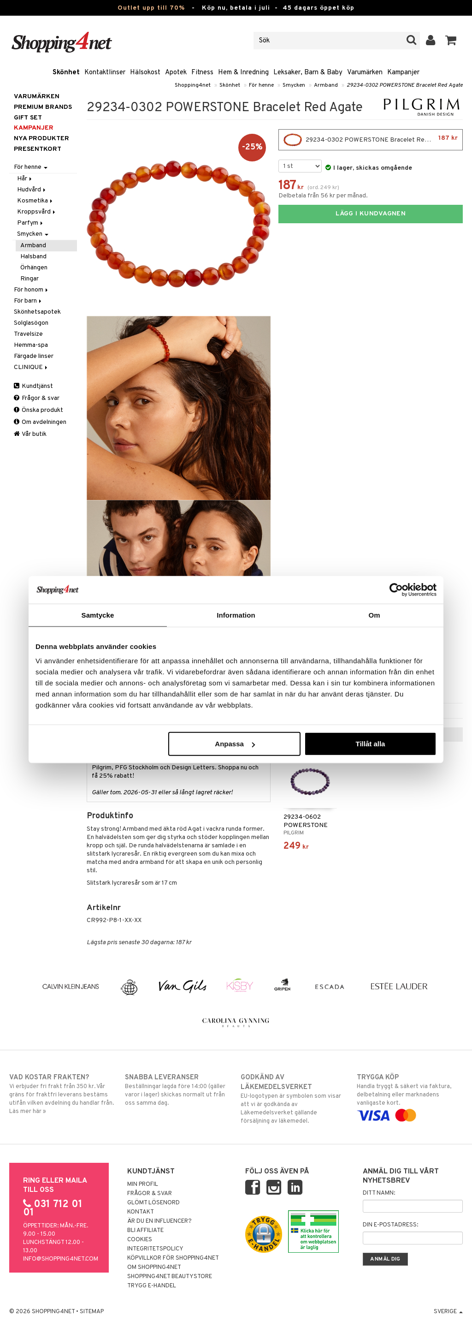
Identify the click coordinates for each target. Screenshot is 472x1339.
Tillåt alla (370, 744)
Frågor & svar (36, 398)
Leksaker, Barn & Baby (307, 72)
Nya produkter (41, 139)
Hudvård (32, 190)
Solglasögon (31, 323)
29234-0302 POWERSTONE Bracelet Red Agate (405, 85)
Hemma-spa (31, 345)
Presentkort (37, 149)
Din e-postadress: (390, 1225)
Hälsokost (145, 72)
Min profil (142, 1184)
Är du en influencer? (159, 1221)
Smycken (294, 85)
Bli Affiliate (145, 1230)
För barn (28, 301)
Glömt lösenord (153, 1203)
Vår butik (30, 434)
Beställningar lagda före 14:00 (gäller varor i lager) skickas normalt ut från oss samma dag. (178, 1090)
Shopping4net (193, 85)
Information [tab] (236, 615)
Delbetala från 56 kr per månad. (323, 196)
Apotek (176, 72)
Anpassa (235, 744)
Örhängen (33, 268)
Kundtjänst (33, 386)
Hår (25, 179)
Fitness (202, 72)
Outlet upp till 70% (151, 8)
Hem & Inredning (243, 72)
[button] (451, 40)
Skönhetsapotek (37, 312)
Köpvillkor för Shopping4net (173, 1258)
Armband (326, 85)
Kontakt (140, 1212)
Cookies (139, 1240)
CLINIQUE (31, 367)
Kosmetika (35, 201)
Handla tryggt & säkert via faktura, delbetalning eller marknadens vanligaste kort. (410, 1096)
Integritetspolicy (155, 1249)
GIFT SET (28, 118)
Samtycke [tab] (98, 615)
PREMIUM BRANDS (43, 107)
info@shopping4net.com (60, 1259)
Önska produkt (38, 410)
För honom (31, 290)
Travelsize (28, 334)
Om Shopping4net (154, 1267)
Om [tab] (374, 615)
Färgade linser (33, 356)
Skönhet (66, 72)
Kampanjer (403, 72)
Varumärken (365, 72)
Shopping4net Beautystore (169, 1276)
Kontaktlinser (104, 72)
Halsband (33, 257)
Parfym (30, 223)
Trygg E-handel (151, 1286)
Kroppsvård (37, 212)
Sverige (448, 1311)
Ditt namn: (379, 1193)
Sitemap (92, 1311)
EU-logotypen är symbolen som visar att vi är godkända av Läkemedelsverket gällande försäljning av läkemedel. (294, 1099)
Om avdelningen (40, 422)
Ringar (29, 279)
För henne (261, 85)
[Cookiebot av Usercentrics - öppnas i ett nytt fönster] (396, 589)
